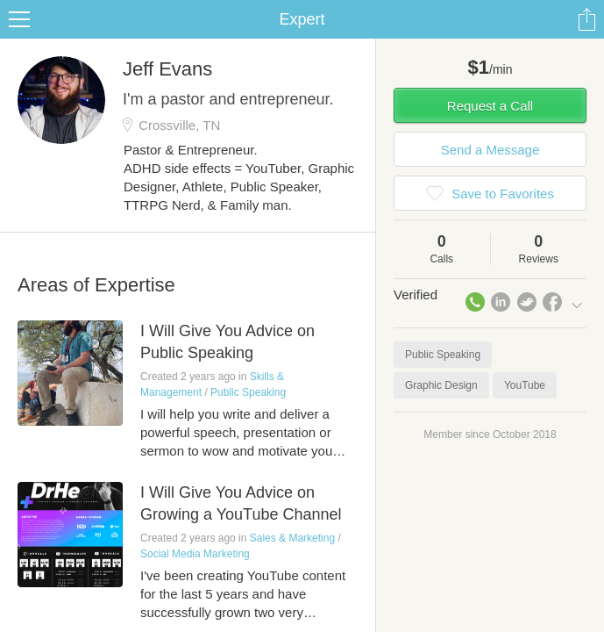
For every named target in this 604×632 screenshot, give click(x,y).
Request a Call (490, 105)
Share (586, 19)
